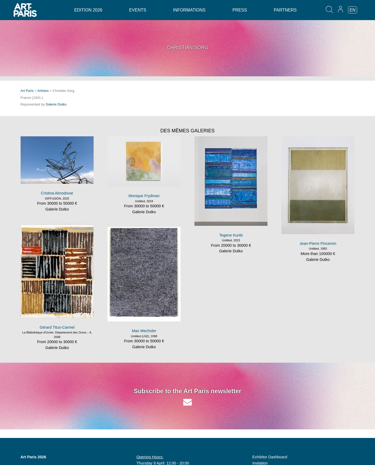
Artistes (43, 91)
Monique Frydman (144, 196)
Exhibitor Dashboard (269, 457)
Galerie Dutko (56, 104)
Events (137, 10)
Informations (189, 10)
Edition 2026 (88, 10)
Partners (285, 10)
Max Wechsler (144, 331)
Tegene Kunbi (231, 235)
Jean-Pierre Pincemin (318, 243)
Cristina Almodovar (57, 193)
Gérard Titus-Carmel (57, 327)
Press (239, 10)
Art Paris (27, 91)
